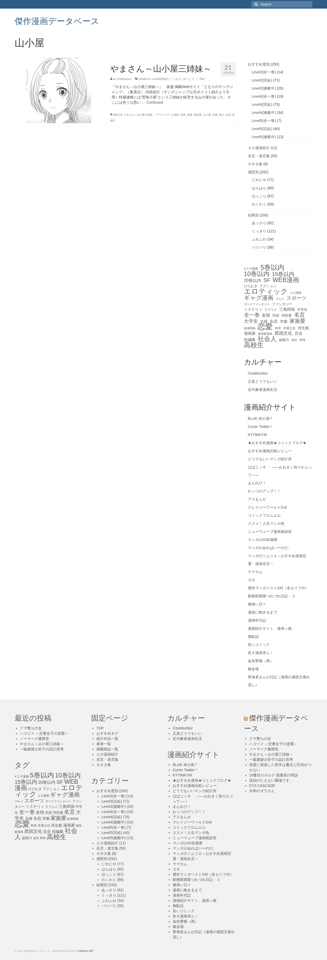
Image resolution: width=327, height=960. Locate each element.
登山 (221, 114)
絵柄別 (253, 215)
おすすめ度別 (259, 64)
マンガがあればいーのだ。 (270, 548)
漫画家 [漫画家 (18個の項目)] (250, 333)
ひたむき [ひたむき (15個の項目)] (251, 286)
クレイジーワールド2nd (267, 507)
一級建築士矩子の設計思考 (42, 749)
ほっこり (189, 78)
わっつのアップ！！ (264, 491)
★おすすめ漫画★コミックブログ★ (277, 443)
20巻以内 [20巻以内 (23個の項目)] (252, 280)
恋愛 (215, 114)
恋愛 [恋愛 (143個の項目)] (265, 326)
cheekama (123, 78)
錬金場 (253, 669)
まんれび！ (257, 483)
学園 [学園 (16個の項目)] (283, 321)
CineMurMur (258, 373)
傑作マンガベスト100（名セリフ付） (278, 588)
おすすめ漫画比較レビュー (270, 451)
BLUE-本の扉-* (260, 418)
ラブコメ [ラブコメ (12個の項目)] (270, 309)
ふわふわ (259, 239)
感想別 (253, 172)
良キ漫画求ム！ (260, 653)
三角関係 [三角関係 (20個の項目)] (287, 309)
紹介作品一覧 (107, 739)
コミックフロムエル (264, 515)
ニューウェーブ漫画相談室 (270, 531)
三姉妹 (175, 114)
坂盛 (189, 114)
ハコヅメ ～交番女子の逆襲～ (44, 733)
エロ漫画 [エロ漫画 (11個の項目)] (295, 292)
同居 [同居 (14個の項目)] (275, 315)
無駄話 (253, 636)
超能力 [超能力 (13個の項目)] (284, 340)
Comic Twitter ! (260, 427)
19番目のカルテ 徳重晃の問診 (273, 775)
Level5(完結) (262, 129)
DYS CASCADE (262, 786)
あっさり (259, 223)
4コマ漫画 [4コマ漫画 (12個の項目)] (251, 268)
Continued (155, 102)
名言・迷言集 (259, 156)
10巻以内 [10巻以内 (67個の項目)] (257, 273)
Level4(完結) (160, 78)
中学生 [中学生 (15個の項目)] (302, 309)
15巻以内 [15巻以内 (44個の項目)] (283, 274)
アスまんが (257, 499)
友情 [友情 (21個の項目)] (266, 315)
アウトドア (163, 114)
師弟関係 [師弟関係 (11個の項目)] (249, 328)
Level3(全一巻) (264, 72)
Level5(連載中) (264, 137)
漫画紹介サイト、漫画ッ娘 (270, 628)
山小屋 (207, 114)
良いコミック (259, 645)
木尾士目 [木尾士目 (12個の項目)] (289, 328)
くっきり (176, 78)
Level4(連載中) (264, 112)
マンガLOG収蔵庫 (263, 540)
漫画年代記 (257, 620)
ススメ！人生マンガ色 (266, 523)
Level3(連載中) (264, 88)
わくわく (259, 204)
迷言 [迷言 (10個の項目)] (294, 339)
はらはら (259, 188)
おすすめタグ (107, 733)
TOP (100, 728)
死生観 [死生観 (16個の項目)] (303, 328)
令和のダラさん (262, 791)
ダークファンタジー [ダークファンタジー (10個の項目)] (257, 304)
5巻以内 (117, 114)
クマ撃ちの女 (31, 728)
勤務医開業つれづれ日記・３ (271, 596)
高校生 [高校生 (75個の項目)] (254, 345)
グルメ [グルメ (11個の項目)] (280, 298)
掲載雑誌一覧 (107, 749)
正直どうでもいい (262, 381)
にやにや (259, 180)
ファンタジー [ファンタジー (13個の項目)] (282, 304)
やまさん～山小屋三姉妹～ (139, 114)
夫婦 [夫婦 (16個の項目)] (263, 321)
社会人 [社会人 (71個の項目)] (267, 338)
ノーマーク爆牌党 (34, 739)
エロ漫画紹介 (259, 148)
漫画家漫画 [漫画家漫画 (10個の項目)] (265, 333)
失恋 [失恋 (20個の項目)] (274, 321)
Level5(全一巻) (264, 121)
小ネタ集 (255, 164)
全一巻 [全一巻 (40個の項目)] (252, 314)
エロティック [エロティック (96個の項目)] (266, 291)
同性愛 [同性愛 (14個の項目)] (287, 315)
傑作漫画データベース (57, 20)
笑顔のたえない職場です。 (271, 780)
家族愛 (198, 114)
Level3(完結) (262, 80)
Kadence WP (85, 951)
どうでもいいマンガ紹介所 (270, 459)
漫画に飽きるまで (262, 612)
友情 (182, 114)
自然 (228, 114)
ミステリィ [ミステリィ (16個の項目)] (253, 309)
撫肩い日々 (257, 604)
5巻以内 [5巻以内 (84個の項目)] (272, 267)
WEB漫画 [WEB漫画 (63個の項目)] (285, 279)
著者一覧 (103, 744)
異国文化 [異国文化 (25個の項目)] (283, 333)
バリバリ (259, 247)
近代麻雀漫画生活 (262, 389)
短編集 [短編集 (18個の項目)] (250, 340)
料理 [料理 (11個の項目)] (278, 328)
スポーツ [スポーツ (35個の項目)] (296, 298)
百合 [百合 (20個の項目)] (298, 333)
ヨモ (251, 580)
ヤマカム (255, 572)
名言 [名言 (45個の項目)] (299, 314)
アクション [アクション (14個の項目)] (268, 286)
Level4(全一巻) (264, 96)
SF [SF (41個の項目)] (267, 280)
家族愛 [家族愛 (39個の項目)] (297, 320)
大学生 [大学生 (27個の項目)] (251, 321)
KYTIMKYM (257, 435)
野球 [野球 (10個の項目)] (302, 339)
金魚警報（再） (260, 661)
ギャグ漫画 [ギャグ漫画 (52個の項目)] (258, 298)
